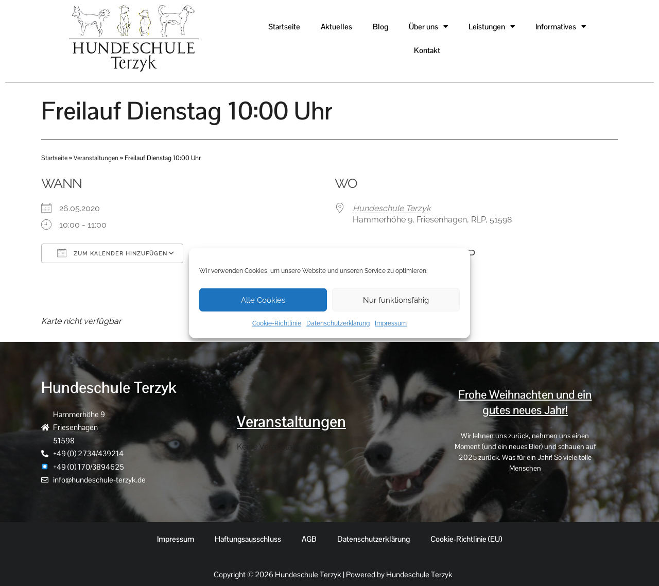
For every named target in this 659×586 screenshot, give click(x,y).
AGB (309, 539)
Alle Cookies (263, 299)
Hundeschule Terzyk (391, 208)
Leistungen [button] (492, 27)
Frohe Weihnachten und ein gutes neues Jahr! (525, 402)
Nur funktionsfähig (396, 299)
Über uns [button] (428, 27)
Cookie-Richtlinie (276, 323)
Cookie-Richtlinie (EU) (466, 539)
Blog (380, 26)
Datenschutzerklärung (338, 323)
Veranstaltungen (96, 157)
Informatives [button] (560, 27)
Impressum (391, 323)
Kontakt (427, 50)
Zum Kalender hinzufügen (112, 252)
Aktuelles (336, 26)
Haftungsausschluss (248, 539)
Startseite (284, 26)
